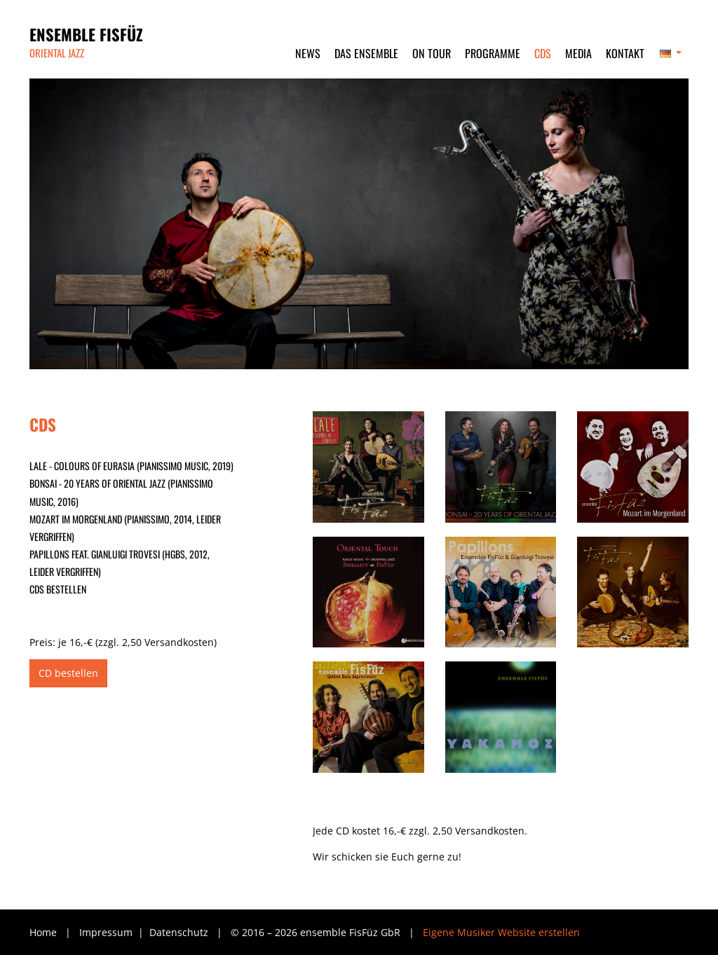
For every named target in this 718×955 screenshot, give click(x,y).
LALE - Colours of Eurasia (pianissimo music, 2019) (131, 465)
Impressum (107, 932)
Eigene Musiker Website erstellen (501, 932)
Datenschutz (180, 932)
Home (43, 932)
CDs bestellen (57, 589)
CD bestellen (68, 673)
